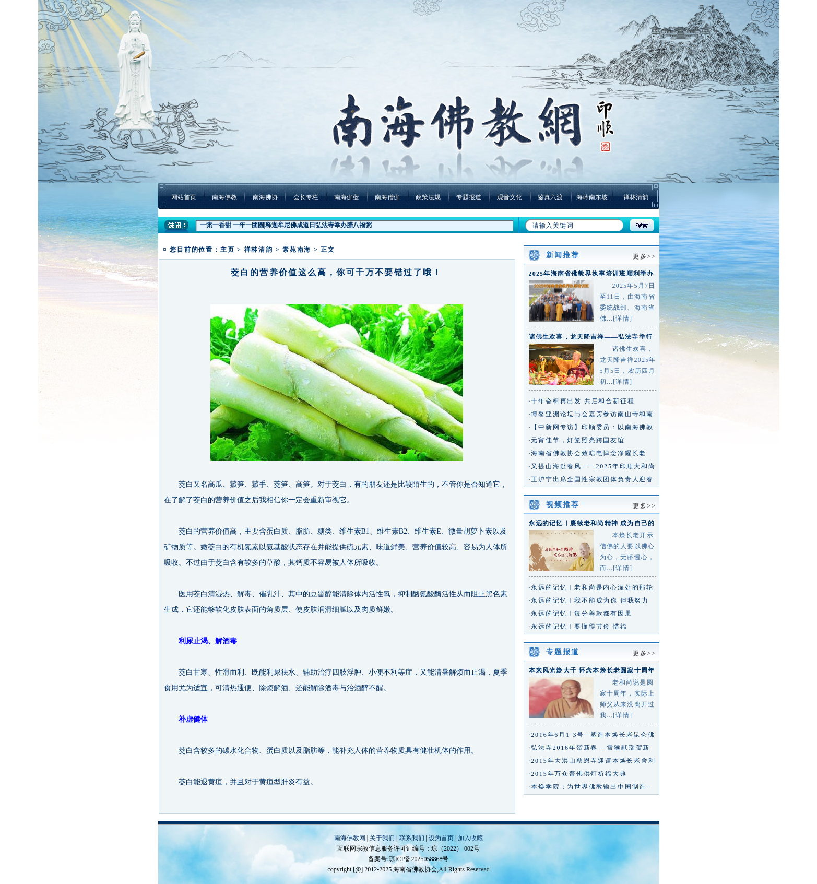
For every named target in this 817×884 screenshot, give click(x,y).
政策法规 (428, 197)
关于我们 (382, 838)
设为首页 (441, 838)
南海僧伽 (387, 197)
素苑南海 (296, 249)
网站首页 (183, 197)
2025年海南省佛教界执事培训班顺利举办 (591, 273)
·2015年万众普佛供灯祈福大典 (578, 773)
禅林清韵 (635, 197)
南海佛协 (265, 197)
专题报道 (468, 197)
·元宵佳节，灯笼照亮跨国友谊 (577, 440)
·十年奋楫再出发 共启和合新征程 (582, 401)
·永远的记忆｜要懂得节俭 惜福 (578, 626)
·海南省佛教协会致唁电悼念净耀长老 (588, 453)
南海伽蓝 (346, 197)
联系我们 (411, 838)
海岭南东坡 (592, 197)
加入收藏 (470, 838)
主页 (227, 249)
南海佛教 (224, 197)
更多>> (644, 256)
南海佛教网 (349, 838)
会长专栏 (305, 197)
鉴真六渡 (550, 197)
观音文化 (509, 197)
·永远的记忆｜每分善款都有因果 (580, 613)
